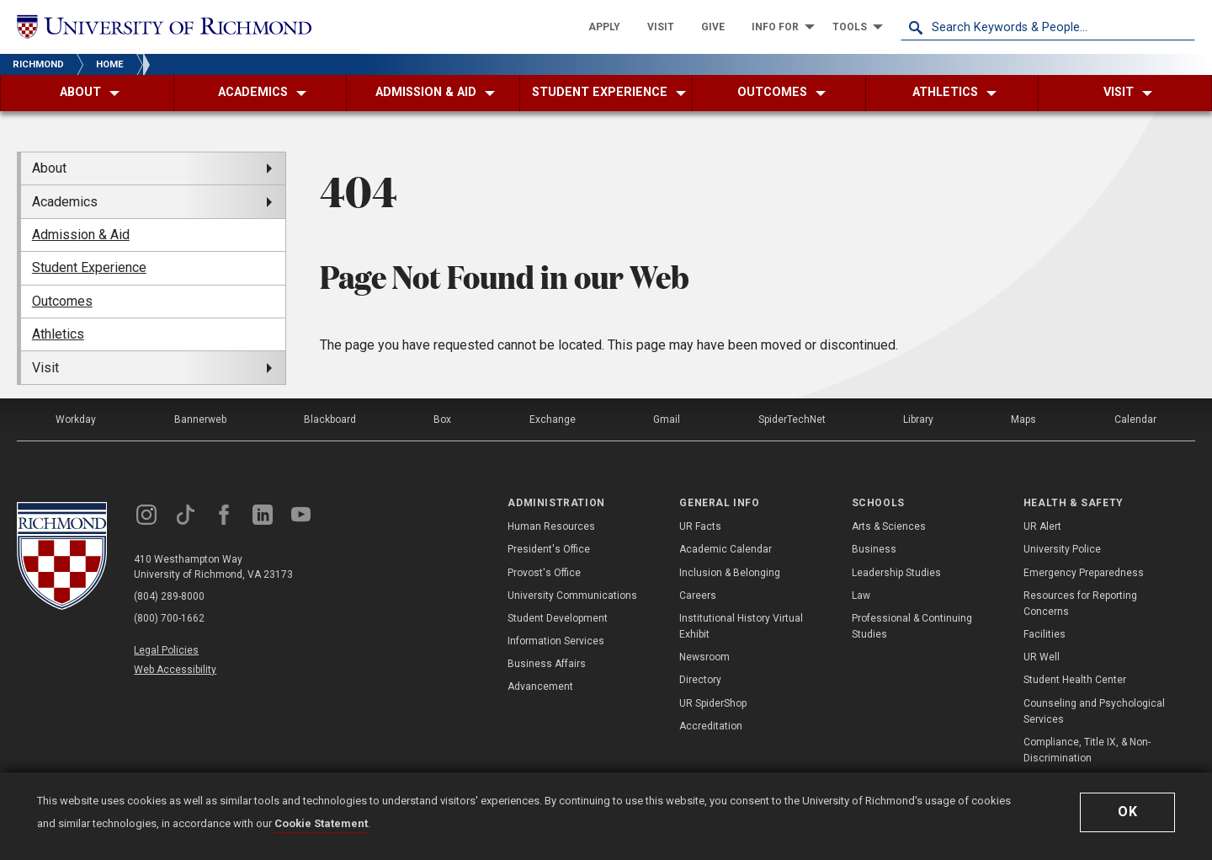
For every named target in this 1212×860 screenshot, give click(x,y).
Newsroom (704, 657)
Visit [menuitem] (45, 368)
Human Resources (551, 526)
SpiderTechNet (792, 419)
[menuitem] (604, 27)
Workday (76, 419)
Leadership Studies (896, 573)
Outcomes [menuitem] (62, 301)
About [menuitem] (49, 168)
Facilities (1044, 634)
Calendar (1135, 419)
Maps (1023, 419)
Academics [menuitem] (65, 202)
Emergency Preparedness (1083, 573)
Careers (697, 595)
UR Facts (700, 526)
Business (874, 549)
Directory (700, 680)
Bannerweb (200, 419)
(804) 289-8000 (169, 596)
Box (442, 419)
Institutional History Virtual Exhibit (741, 626)
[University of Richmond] (164, 27)
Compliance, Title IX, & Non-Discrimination (1087, 750)
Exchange (552, 419)
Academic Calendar (725, 549)
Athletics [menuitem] (58, 334)
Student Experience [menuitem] (89, 267)
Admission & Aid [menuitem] (81, 235)
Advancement (540, 686)
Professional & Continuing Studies (912, 626)
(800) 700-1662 (169, 618)
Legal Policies (166, 650)
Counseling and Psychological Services (1094, 711)
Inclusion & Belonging (729, 573)
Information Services (556, 641)
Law (861, 595)
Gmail (666, 419)
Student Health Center (1074, 680)
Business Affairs (547, 664)
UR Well (1041, 657)
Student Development (558, 618)
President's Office (549, 549)
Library (918, 419)
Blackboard (330, 419)
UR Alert (1042, 526)
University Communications (572, 595)
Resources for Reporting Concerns (1080, 603)
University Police (1062, 549)
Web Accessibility (175, 670)
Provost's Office (544, 573)
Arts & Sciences (889, 526)
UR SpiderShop (713, 703)
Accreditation (710, 726)
